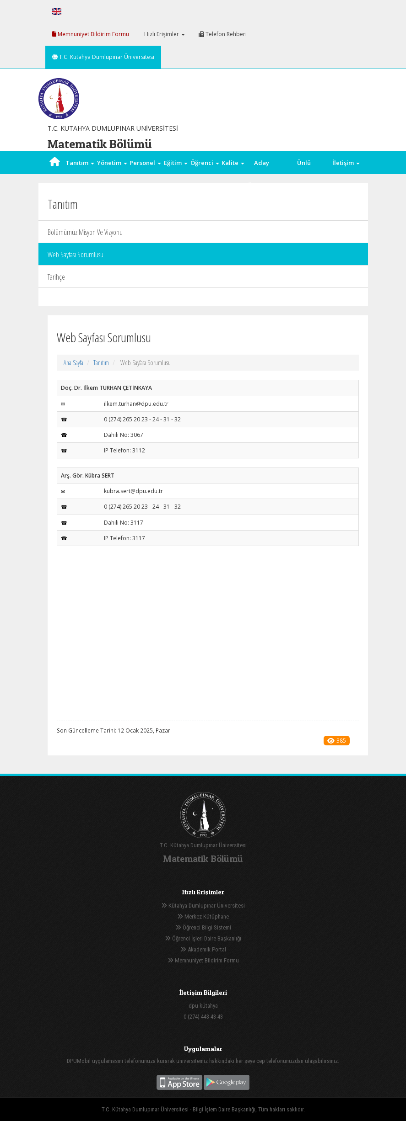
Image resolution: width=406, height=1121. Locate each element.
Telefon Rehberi (223, 34)
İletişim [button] (346, 163)
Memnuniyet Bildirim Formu (90, 34)
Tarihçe (56, 277)
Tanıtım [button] (79, 163)
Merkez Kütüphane (203, 916)
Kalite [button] (233, 163)
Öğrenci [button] (204, 163)
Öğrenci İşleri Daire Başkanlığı (203, 938)
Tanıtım (101, 362)
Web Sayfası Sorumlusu (75, 255)
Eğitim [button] (176, 163)
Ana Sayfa (73, 362)
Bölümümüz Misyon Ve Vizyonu (85, 232)
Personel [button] (145, 163)
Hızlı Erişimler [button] (164, 34)
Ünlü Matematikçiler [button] (304, 174)
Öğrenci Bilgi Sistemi (203, 927)
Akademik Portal (203, 949)
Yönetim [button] (112, 163)
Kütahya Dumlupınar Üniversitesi (203, 905)
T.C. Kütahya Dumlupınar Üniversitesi (103, 57)
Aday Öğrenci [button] (261, 174)
